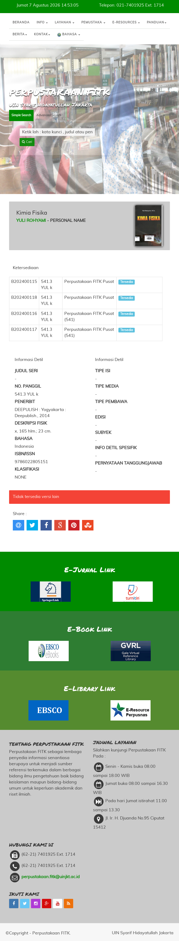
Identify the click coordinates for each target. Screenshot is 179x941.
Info (42, 22)
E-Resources (126, 22)
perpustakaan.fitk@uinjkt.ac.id (50, 842)
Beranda (21, 22)
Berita (20, 34)
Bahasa (68, 35)
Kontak (42, 34)
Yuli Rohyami (31, 221)
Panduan (156, 22)
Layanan (64, 22)
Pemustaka (93, 22)
